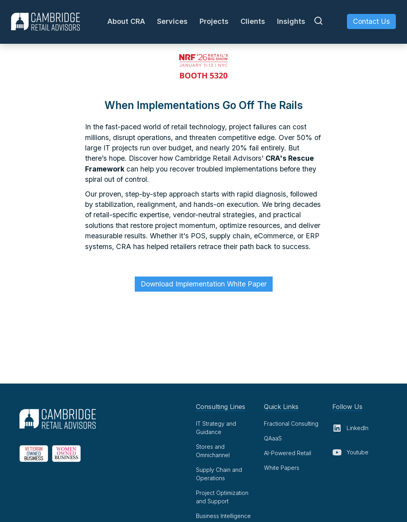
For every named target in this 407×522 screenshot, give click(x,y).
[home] (45, 22)
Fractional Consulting (291, 423)
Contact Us (371, 21)
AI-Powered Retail (287, 453)
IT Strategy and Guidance (216, 427)
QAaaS (273, 438)
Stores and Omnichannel (213, 450)
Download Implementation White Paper (204, 284)
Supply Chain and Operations (219, 473)
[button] (126, 21)
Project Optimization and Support (222, 496)
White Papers (281, 467)
